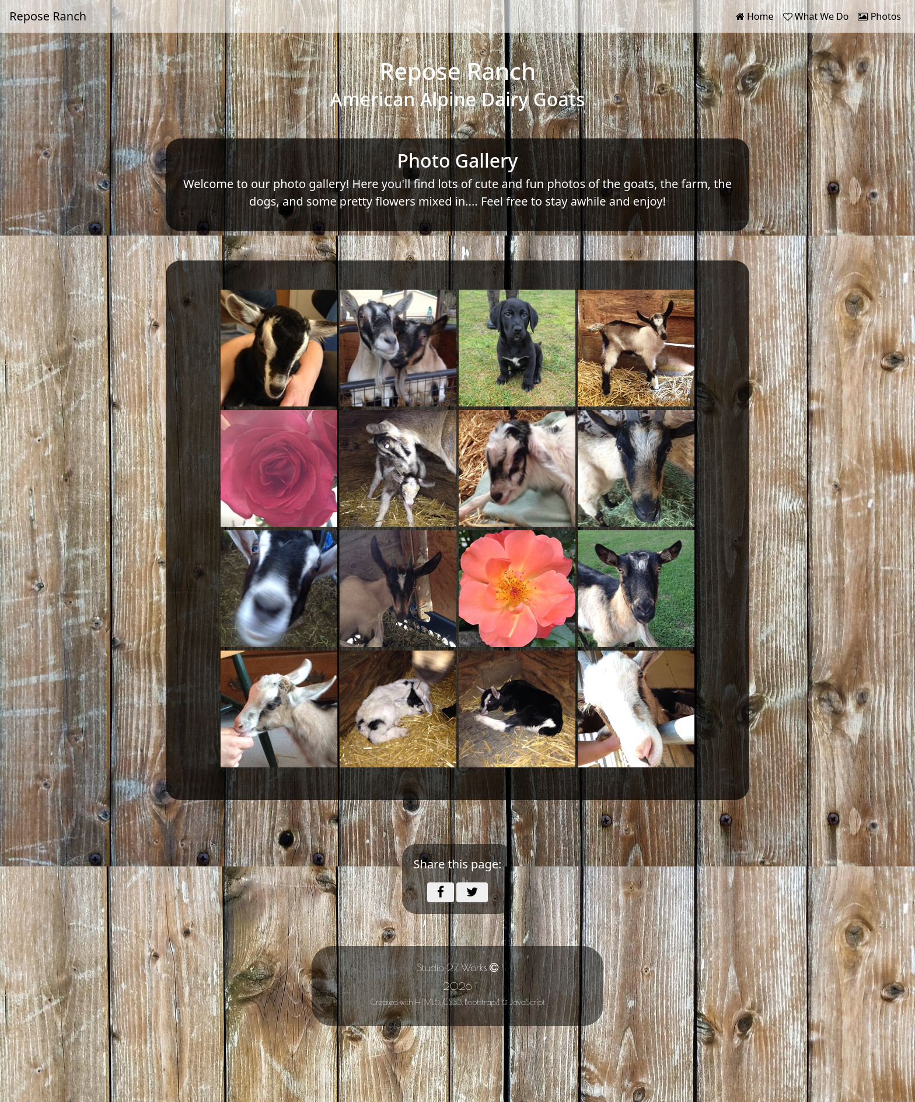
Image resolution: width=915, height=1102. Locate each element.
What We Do (816, 16)
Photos (879, 16)
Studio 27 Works (452, 967)
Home (757, 16)
